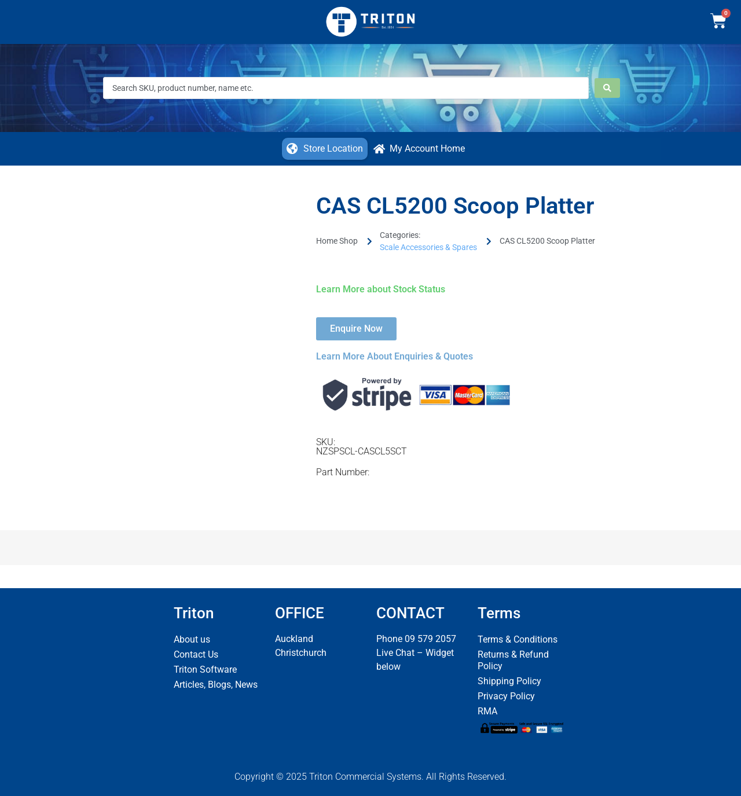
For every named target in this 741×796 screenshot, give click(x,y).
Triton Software (205, 669)
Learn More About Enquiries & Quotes (394, 356)
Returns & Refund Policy (513, 660)
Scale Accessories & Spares (428, 247)
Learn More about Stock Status (380, 289)
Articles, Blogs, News (216, 684)
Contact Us (196, 654)
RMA (487, 711)
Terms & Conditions (517, 639)
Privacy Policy (506, 696)
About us (192, 639)
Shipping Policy (509, 681)
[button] (325, 149)
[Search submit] (607, 88)
